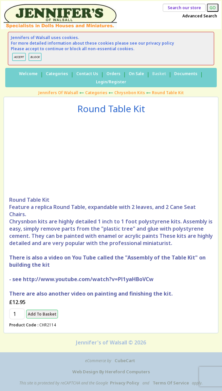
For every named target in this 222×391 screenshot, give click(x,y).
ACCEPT (19, 57)
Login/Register (111, 82)
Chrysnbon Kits (129, 92)
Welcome (28, 73)
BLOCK (35, 57)
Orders (113, 73)
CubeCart (125, 360)
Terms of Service (171, 383)
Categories (57, 73)
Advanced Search (199, 16)
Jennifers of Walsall (58, 92)
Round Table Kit (168, 92)
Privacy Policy (124, 383)
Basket (159, 73)
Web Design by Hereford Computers (111, 372)
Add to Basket (42, 314)
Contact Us (87, 73)
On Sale (136, 73)
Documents (185, 73)
